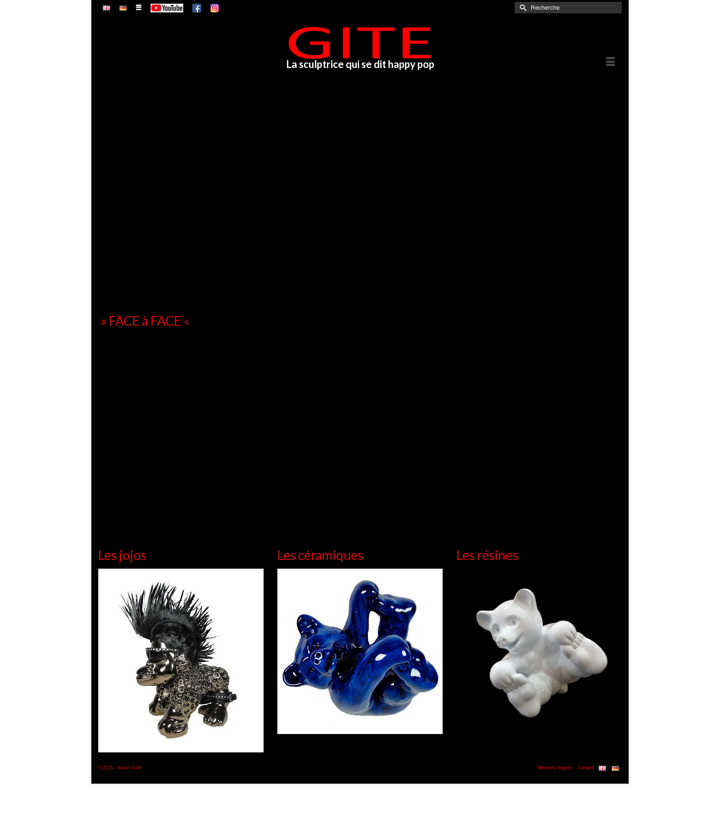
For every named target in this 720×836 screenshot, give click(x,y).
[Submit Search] (522, 7)
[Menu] (610, 62)
